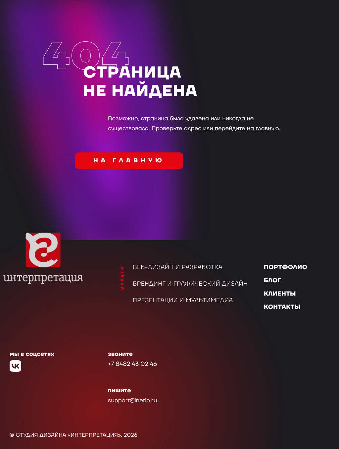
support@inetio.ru (132, 401)
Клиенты (280, 294)
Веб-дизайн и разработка (177, 267)
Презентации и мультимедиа (183, 301)
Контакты (282, 307)
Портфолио (285, 267)
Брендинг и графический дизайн (190, 284)
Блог (272, 281)
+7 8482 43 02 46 (132, 364)
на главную (129, 161)
